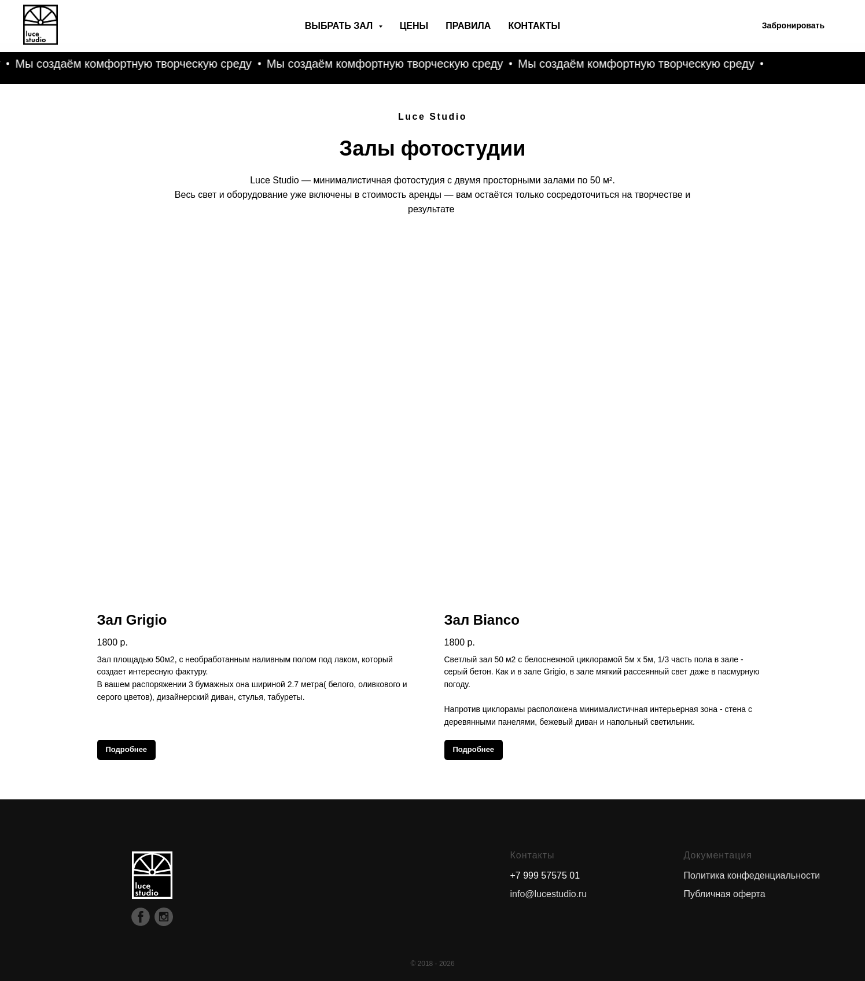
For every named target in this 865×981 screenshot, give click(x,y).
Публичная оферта (724, 894)
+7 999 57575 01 (545, 875)
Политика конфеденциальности (752, 875)
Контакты (534, 26)
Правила (468, 26)
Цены (414, 26)
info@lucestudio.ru (548, 894)
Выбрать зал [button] (340, 26)
